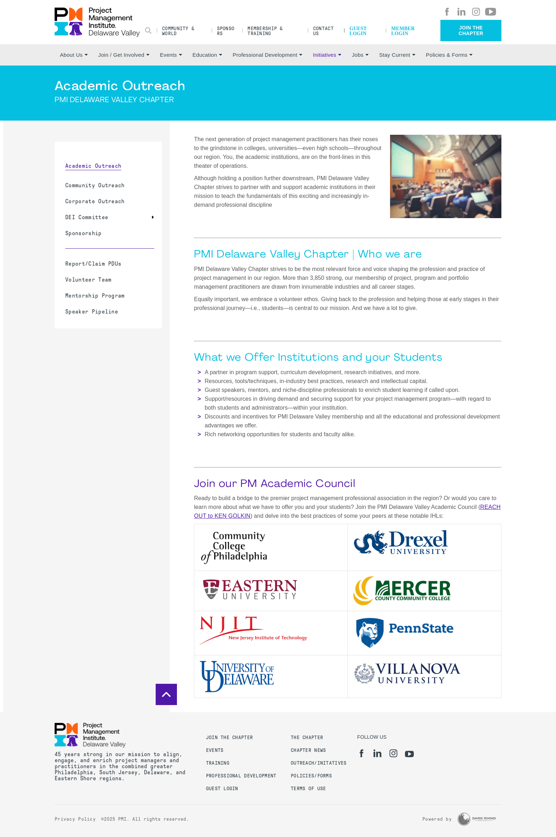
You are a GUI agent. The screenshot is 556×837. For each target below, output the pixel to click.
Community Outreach (95, 185)
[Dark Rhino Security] (477, 819)
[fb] (446, 12)
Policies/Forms (311, 775)
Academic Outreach (93, 166)
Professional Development (267, 55)
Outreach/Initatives (318, 763)
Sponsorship (83, 233)
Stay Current (397, 55)
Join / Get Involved (123, 55)
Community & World (178, 31)
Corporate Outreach (95, 201)
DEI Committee (86, 217)
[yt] (490, 12)
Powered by (437, 819)
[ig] (476, 12)
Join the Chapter (470, 30)
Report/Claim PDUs (93, 264)
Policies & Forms (449, 55)
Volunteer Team (88, 280)
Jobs (360, 55)
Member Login (403, 31)
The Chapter (307, 737)
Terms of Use (308, 788)
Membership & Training (265, 31)
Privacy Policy (75, 819)
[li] (461, 12)
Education (207, 55)
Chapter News (308, 750)
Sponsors (226, 31)
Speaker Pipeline (91, 312)
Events (171, 55)
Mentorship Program (95, 296)
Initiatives (327, 55)
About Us (74, 55)
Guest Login (358, 31)
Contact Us (323, 31)
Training (217, 763)
